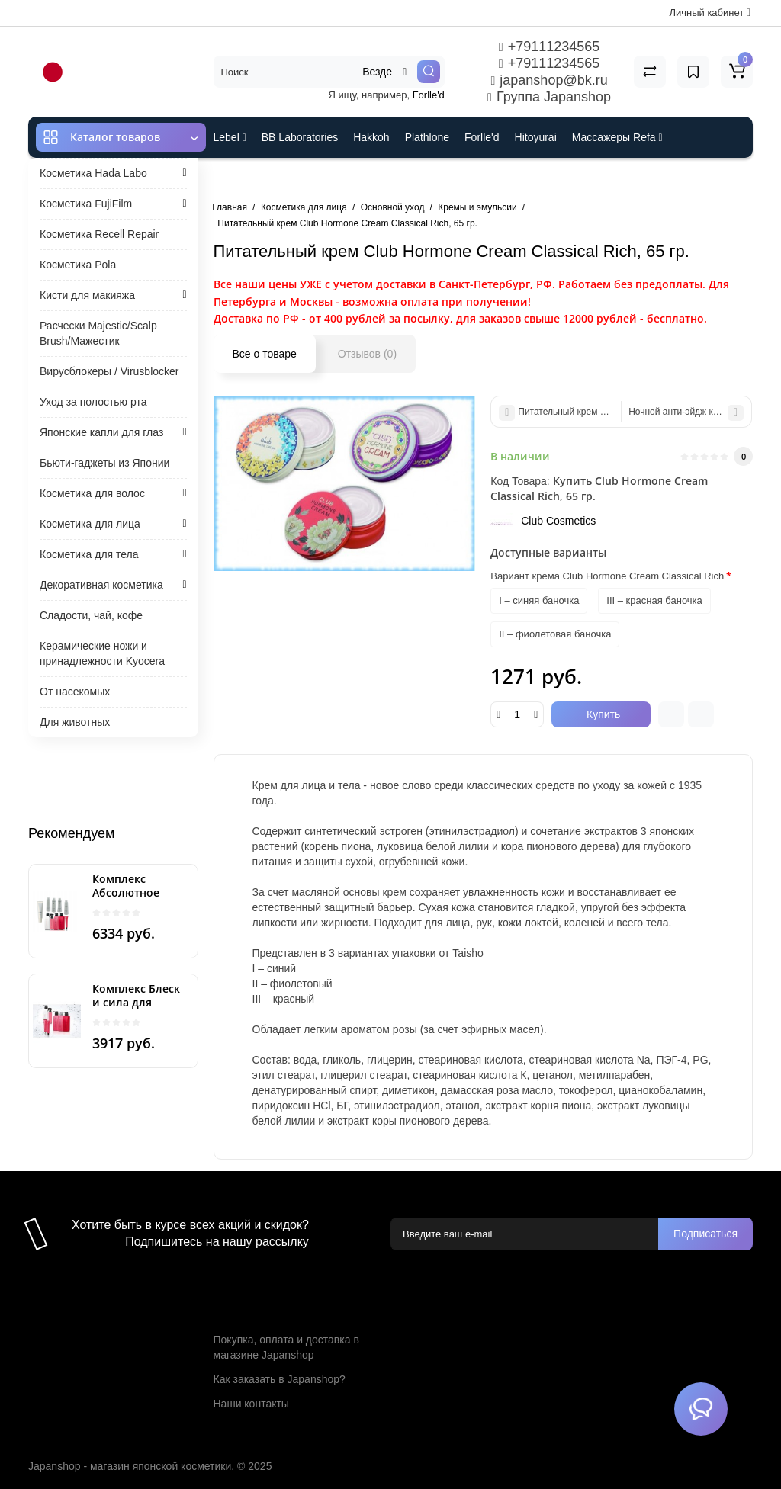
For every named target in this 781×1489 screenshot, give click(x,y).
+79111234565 (549, 46)
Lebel (230, 137)
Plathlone (427, 137)
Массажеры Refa (617, 137)
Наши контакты (251, 1404)
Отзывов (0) (367, 354)
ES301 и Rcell (247, 178)
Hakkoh (371, 137)
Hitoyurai (536, 137)
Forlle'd (429, 95)
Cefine (314, 178)
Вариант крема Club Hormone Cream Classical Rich (607, 576)
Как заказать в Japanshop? (280, 1379)
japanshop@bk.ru (548, 80)
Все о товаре (265, 354)
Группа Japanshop (549, 96)
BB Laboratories (300, 137)
